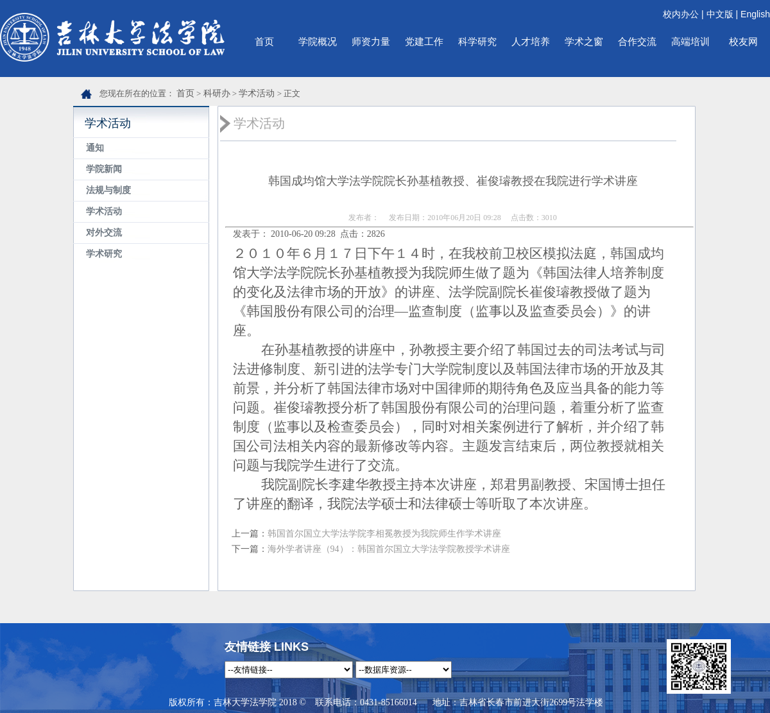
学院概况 (317, 41)
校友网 (743, 41)
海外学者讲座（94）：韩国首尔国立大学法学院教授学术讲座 (389, 549)
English (755, 14)
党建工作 (424, 41)
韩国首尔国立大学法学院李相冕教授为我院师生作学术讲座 (384, 533)
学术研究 (104, 254)
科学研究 (477, 41)
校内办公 (681, 14)
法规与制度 (108, 190)
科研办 (216, 93)
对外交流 (104, 232)
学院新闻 (104, 169)
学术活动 (257, 93)
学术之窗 (584, 41)
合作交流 (637, 41)
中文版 (719, 14)
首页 (264, 41)
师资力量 (371, 41)
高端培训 (690, 41)
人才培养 (530, 41)
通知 (95, 148)
